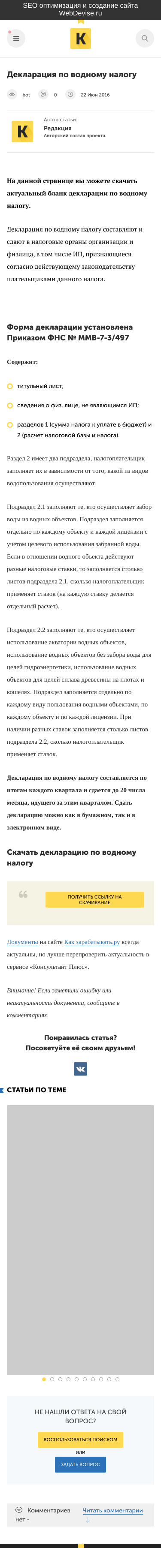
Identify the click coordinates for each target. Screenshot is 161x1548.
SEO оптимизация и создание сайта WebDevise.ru (80, 9)
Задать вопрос (80, 1354)
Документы (22, 942)
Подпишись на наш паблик (100, 1488)
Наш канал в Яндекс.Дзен (104, 1508)
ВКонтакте (80, 1069)
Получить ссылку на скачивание (94, 899)
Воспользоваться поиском (81, 1329)
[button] (44, 1269)
